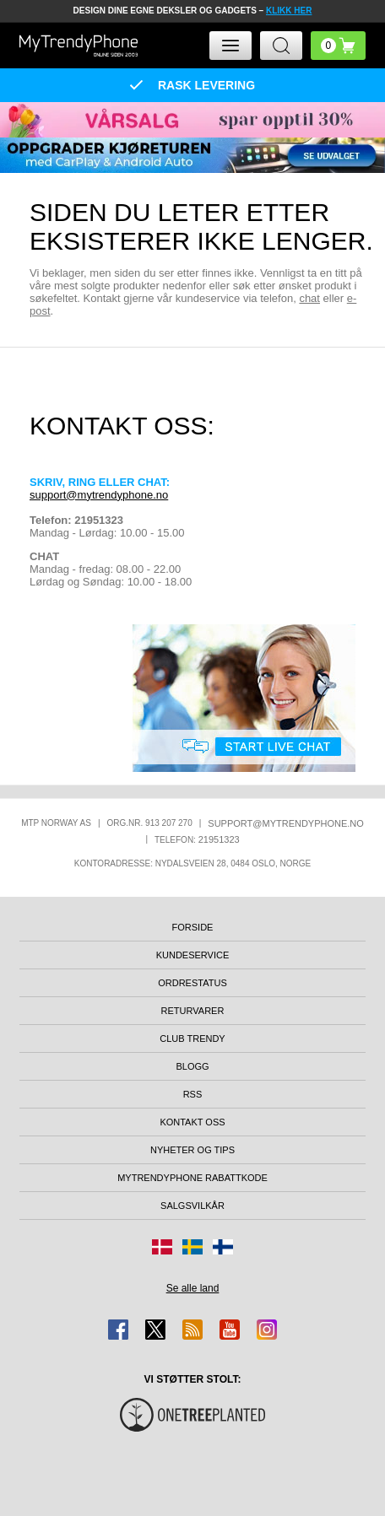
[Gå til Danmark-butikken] (162, 1247)
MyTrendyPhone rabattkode (192, 1178)
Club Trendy (192, 1038)
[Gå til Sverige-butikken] (192, 1247)
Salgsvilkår (192, 1205)
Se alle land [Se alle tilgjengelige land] (193, 1288)
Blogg (192, 1066)
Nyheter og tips (192, 1150)
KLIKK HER (289, 10)
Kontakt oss (192, 1122)
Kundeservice (193, 955)
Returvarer (193, 1011)
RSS (193, 1094)
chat (309, 298)
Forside (193, 927)
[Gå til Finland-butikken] (223, 1247)
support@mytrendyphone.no (99, 494)
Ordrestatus (192, 983)
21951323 (219, 839)
